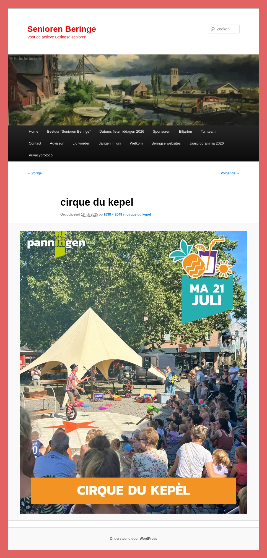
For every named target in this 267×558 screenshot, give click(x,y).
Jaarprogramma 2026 (206, 143)
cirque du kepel (138, 214)
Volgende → (230, 173)
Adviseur (57, 143)
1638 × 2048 (112, 214)
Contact (35, 143)
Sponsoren (161, 131)
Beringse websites (166, 143)
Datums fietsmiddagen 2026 (121, 131)
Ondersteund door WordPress (133, 539)
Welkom (136, 143)
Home (33, 131)
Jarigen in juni (110, 143)
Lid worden (81, 143)
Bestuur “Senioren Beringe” (69, 131)
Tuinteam (208, 131)
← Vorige (34, 173)
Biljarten (185, 131)
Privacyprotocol (41, 155)
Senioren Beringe (61, 28)
